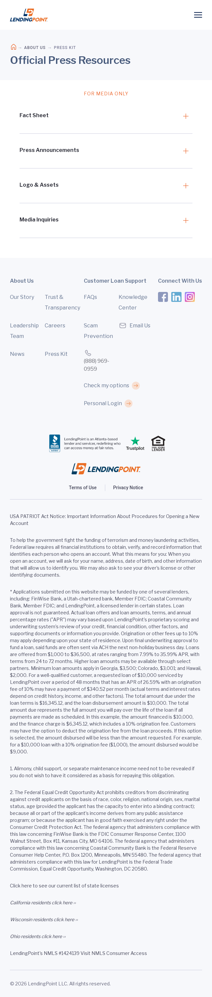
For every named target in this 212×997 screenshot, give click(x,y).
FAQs (90, 297)
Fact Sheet (34, 115)
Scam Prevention (98, 330)
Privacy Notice (128, 487)
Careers (55, 325)
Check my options (106, 385)
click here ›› (64, 902)
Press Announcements (49, 150)
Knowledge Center (133, 302)
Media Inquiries (39, 219)
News (17, 354)
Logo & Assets (39, 185)
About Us (35, 47)
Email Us (134, 325)
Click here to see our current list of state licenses (64, 885)
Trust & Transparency (61, 302)
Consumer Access (126, 953)
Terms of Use (82, 487)
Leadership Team (24, 330)
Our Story (22, 297)
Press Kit (56, 354)
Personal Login (103, 403)
